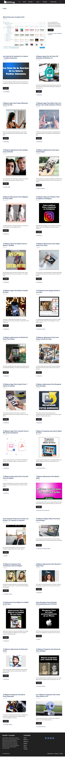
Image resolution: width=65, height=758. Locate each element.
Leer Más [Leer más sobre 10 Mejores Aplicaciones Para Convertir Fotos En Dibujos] (6, 489)
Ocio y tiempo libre (45, 510)
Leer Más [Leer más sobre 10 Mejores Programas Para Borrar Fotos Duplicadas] (6, 721)
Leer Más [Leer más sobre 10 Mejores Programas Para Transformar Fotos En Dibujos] (6, 590)
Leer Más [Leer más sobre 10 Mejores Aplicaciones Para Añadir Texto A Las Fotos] (39, 278)
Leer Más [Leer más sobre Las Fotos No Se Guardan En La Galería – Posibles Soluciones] (6, 88)
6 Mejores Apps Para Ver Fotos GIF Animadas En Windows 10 (47, 57)
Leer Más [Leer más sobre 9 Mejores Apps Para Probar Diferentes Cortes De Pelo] (6, 138)
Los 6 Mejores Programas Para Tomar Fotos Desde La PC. (48, 695)
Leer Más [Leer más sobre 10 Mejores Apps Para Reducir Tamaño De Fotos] (6, 325)
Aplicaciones (51, 33)
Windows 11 (26, 739)
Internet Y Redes (7, 187)
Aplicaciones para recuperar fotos (14, 17)
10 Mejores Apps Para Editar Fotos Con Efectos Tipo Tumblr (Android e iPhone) (48, 104)
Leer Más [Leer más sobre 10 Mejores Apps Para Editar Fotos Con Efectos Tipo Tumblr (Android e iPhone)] (39, 138)
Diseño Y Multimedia (58, 33)
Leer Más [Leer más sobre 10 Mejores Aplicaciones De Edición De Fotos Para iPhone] (6, 372)
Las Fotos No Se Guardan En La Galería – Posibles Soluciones (15, 57)
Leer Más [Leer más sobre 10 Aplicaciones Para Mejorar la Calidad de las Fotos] (6, 637)
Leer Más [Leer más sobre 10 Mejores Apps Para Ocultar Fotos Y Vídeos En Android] (6, 419)
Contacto (61, 753)
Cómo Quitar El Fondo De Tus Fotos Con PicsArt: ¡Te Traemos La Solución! (15, 519)
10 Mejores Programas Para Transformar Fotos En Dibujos (12, 565)
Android (25, 745)
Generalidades (6, 91)
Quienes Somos (50, 753)
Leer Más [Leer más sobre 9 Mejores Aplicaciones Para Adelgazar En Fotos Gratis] (6, 230)
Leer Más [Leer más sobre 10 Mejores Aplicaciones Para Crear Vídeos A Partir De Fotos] (39, 372)
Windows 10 (26, 741)
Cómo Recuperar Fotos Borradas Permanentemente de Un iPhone (46, 603)
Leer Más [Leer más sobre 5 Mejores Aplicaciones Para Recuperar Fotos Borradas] (39, 419)
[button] (60, 2)
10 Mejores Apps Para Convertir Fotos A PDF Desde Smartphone (16, 432)
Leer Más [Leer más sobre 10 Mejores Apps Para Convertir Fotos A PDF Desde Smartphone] (6, 464)
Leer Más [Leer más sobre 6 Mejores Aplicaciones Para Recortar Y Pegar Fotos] (39, 589)
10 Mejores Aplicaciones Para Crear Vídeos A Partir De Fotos (47, 338)
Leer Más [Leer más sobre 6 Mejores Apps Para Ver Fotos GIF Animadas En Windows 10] (39, 91)
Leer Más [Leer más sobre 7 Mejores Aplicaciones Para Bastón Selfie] (39, 506)
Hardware (25, 743)
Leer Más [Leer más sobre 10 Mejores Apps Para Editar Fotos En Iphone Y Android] (6, 278)
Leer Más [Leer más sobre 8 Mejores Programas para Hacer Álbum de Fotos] (39, 464)
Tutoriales (25, 749)
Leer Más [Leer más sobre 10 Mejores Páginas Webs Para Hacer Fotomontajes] (39, 545)
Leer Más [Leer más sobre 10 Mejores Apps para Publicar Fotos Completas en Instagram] (39, 231)
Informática (50, 34)
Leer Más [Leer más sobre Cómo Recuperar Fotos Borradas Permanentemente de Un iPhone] (39, 636)
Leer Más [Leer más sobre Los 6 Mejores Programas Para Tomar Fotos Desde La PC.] (39, 723)
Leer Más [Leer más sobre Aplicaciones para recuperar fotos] (50, 29)
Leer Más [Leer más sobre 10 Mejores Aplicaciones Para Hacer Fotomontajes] (39, 185)
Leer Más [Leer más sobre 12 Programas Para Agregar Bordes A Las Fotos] (39, 325)
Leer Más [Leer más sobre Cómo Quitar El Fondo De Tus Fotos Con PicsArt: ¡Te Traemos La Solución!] (6, 552)
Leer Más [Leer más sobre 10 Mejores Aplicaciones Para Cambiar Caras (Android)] (6, 183)
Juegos (25, 737)
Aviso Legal (56, 753)
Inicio (19, 1)
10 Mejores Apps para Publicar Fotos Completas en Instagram (48, 197)
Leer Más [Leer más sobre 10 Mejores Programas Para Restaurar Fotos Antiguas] (39, 682)
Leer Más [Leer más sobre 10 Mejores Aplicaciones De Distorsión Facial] (6, 675)
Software (43, 329)
